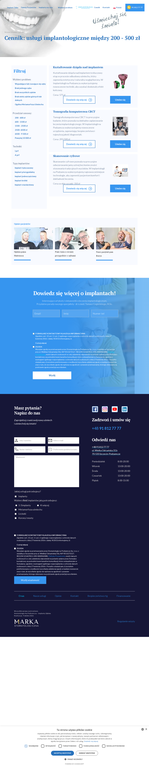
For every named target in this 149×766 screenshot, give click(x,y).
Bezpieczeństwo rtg (97, 595)
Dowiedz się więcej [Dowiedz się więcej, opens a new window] (91, 741)
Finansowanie (124, 595)
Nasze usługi (39, 595)
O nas (21, 595)
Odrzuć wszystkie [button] (87, 753)
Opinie (58, 595)
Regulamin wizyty (126, 621)
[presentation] (52, 324)
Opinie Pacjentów (28, 7)
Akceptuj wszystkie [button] (62, 753)
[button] (12, 7)
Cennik (97, 7)
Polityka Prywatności (56, 556)
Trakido (26, 616)
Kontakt (106, 7)
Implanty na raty (46, 7)
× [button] (146, 729)
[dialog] (74, 746)
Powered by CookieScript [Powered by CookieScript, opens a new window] (74, 764)
